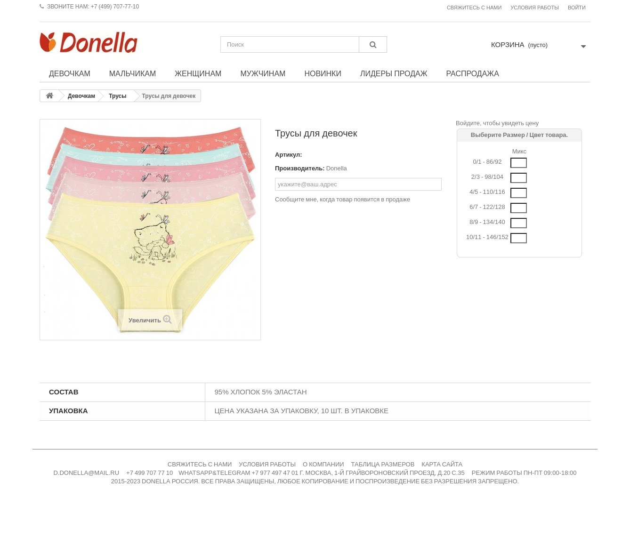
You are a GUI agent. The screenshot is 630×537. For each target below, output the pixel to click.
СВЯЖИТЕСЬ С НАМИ (200, 464)
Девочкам (69, 73)
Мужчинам (262, 73)
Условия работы (534, 7)
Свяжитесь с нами (474, 7)
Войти (577, 7)
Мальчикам (132, 73)
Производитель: (300, 168)
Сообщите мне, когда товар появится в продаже (342, 199)
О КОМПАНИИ (323, 464)
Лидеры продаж (394, 73)
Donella (336, 168)
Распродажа (472, 73)
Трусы (117, 96)
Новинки (322, 73)
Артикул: (288, 155)
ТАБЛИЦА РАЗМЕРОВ (383, 464)
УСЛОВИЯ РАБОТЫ (267, 464)
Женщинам (198, 73)
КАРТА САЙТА (441, 464)
